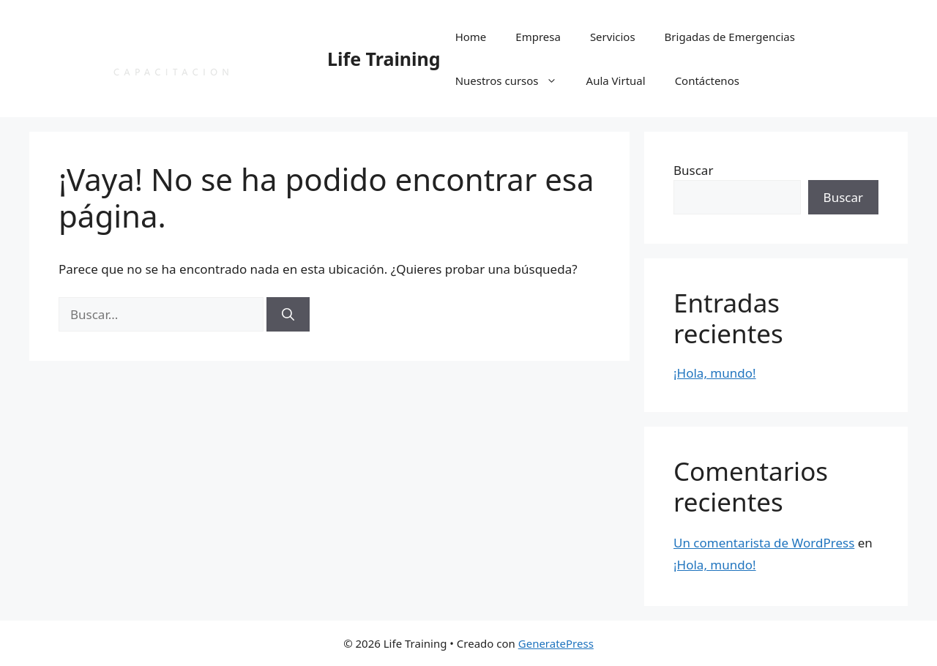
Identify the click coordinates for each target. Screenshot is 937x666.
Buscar (693, 170)
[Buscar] (288, 314)
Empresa (538, 36)
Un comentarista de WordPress (763, 542)
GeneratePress (556, 643)
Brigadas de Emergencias (730, 36)
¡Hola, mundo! (714, 372)
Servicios (612, 36)
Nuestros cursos (513, 80)
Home (471, 36)
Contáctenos (707, 80)
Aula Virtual (616, 80)
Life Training (384, 58)
